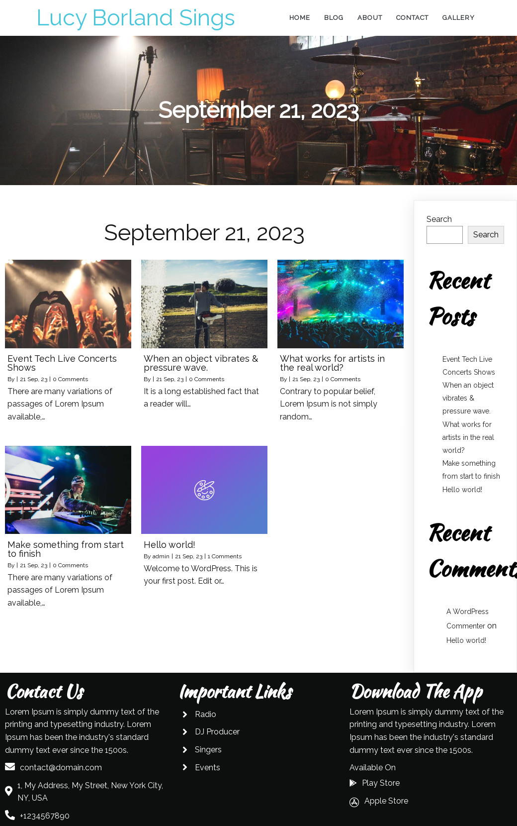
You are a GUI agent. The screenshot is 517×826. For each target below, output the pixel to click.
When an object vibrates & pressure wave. (468, 398)
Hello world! (462, 490)
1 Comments (225, 556)
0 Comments (70, 379)
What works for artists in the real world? (468, 437)
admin (161, 556)
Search (439, 219)
